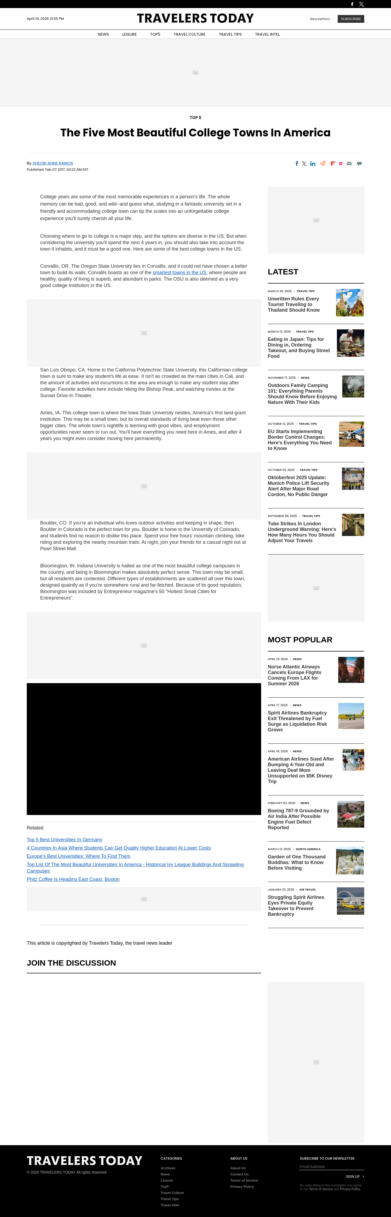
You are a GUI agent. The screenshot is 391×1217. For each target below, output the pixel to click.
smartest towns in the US (179, 272)
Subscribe (351, 19)
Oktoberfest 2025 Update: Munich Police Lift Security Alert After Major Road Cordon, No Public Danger (298, 486)
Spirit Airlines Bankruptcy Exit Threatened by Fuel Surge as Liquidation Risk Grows (297, 721)
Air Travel (307, 889)
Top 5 (195, 117)
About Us (238, 1168)
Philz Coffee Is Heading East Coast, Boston (73, 879)
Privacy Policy (242, 1187)
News (305, 377)
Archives (168, 1168)
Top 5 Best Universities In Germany (64, 839)
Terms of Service (244, 1180)
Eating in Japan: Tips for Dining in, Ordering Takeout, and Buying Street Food (299, 348)
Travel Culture (172, 1193)
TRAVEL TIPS (230, 34)
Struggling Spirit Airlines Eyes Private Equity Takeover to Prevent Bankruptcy (296, 906)
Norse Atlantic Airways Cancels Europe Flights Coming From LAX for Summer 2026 (294, 675)
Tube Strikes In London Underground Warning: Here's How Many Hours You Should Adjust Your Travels (302, 532)
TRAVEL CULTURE (190, 34)
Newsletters (320, 18)
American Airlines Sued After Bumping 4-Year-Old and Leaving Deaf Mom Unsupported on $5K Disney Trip (301, 770)
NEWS (103, 34)
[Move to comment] (359, 163)
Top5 (165, 1187)
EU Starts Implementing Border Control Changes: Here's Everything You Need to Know (300, 440)
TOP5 (155, 34)
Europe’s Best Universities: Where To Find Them (78, 856)
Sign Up (353, 1176)
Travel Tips (306, 291)
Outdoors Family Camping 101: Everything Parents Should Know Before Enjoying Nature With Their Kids (302, 394)
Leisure (167, 1180)
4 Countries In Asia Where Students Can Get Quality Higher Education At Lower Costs (119, 848)
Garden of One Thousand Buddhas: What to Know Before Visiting (297, 862)
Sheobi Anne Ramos (53, 163)
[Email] (349, 163)
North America (308, 849)
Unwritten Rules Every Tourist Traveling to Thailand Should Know (294, 304)
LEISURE (129, 34)
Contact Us (239, 1174)
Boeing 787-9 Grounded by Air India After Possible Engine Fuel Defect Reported (298, 819)
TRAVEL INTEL (267, 34)
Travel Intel (170, 1205)
